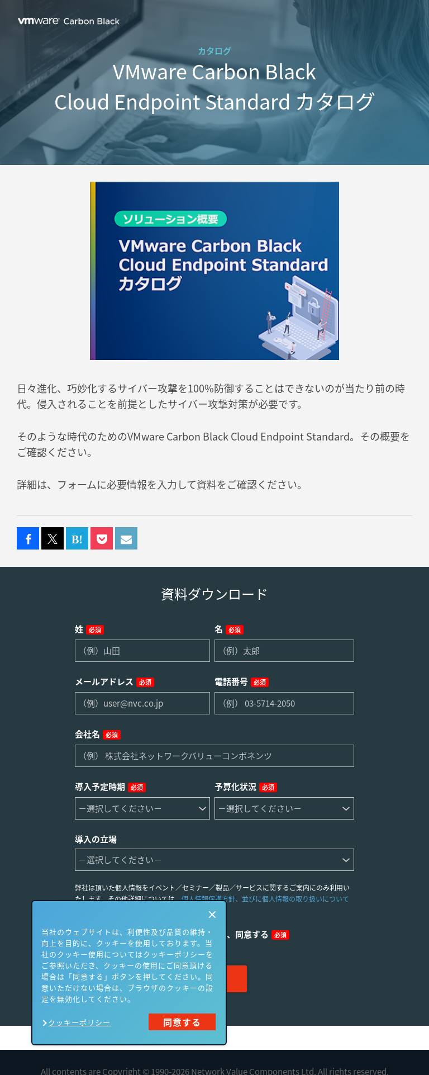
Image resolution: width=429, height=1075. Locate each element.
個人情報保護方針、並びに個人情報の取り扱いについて (265, 899)
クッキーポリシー (79, 1022)
